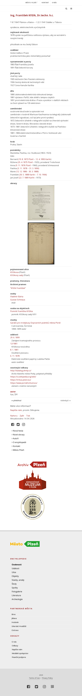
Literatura (16, 595)
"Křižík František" (18, 288)
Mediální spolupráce (20, 653)
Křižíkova (14, 272)
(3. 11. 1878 (22, 168)
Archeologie (17, 599)
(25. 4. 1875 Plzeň (25, 162)
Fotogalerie (17, 591)
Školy (14, 584)
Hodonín (15, 622)
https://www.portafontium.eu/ (23, 383)
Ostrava (15, 630)
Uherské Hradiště (19, 626)
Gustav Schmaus (17, 299)
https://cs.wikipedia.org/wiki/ (23, 376)
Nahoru (13, 415)
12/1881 (14, 343)
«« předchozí (16, 400)
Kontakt (45, 3)
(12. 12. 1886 (21, 171)
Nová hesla (17, 430)
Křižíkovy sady (16, 275)
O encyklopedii (19, 442)
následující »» (66, 400)
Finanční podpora (19, 657)
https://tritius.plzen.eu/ (20, 380)
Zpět (22, 415)
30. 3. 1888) (34, 171)
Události (15, 568)
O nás (54, 3)
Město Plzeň (18, 450)
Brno (14, 614)
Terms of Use (34, 678)
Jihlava (14, 618)
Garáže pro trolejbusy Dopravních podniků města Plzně (35, 322)
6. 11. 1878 (15, 356)
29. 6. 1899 (15, 337)
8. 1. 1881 (14, 349)
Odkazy (15, 645)
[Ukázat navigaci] (71, 8)
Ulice (14, 572)
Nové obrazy (18, 434)
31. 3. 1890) (34, 168)
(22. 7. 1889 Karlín (26, 177)
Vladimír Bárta (16, 296)
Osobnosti (17, 564)
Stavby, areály (18, 580)
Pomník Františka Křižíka (21, 311)
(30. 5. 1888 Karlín (27, 174)
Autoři (15, 438)
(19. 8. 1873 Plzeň (26, 159)
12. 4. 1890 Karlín (43, 159)
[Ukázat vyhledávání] (66, 8)
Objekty (15, 576)
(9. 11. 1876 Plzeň (23, 165)
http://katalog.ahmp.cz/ (20, 370)
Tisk (28, 415)
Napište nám (16, 410)
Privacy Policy (47, 678)
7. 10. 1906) (42, 174)
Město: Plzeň (31, 2)
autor (13, 391)
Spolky (15, 587)
